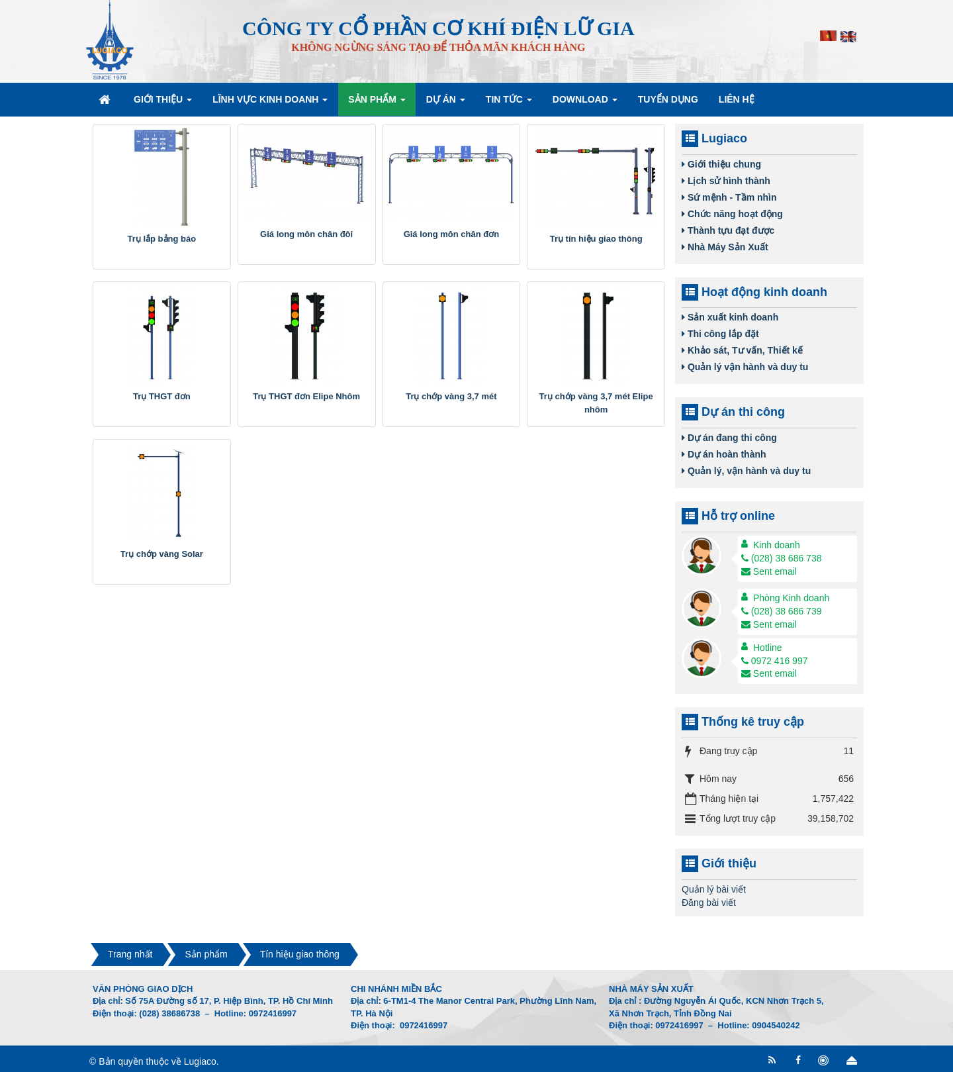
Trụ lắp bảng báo (162, 239)
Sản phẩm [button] (376, 103)
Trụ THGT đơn (162, 396)
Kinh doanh (776, 545)
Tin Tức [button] (509, 103)
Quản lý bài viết (714, 889)
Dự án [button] (445, 103)
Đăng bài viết (709, 902)
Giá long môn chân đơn (452, 234)
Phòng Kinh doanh (791, 598)
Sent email (769, 571)
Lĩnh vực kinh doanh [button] (270, 103)
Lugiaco (200, 1061)
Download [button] (585, 103)
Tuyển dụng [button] (668, 99)
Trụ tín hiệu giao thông (596, 239)
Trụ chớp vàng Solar (161, 554)
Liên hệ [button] (736, 99)
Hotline (767, 647)
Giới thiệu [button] (163, 103)
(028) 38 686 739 (781, 611)
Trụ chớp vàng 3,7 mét (451, 396)
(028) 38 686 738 (781, 558)
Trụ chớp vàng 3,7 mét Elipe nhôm (596, 402)
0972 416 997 (774, 661)
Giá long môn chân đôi (306, 234)
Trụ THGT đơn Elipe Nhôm (306, 396)
